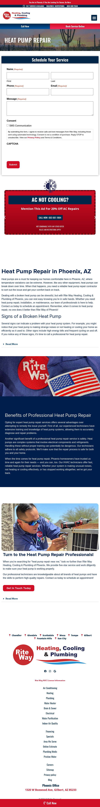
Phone (15, 85)
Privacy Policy (34, 135)
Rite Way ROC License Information (50, 677)
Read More (12, 341)
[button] (94, 18)
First (9, 80)
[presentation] (29, 150)
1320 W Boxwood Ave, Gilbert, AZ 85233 (50, 786)
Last (53, 80)
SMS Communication (20, 123)
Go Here (68, 2)
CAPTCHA (12, 142)
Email (59, 85)
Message (16, 97)
